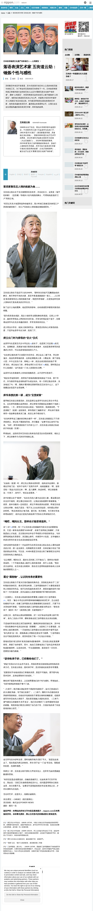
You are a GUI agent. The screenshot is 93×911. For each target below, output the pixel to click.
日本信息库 (73, 8)
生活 (21, 79)
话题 (65, 8)
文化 (22, 8)
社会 (16, 8)
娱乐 (13, 79)
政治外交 (4, 8)
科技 (27, 8)
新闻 (60, 8)
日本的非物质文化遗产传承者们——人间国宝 (22, 61)
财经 (11, 8)
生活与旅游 (35, 8)
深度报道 (45, 8)
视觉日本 (53, 8)
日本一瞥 (83, 8)
